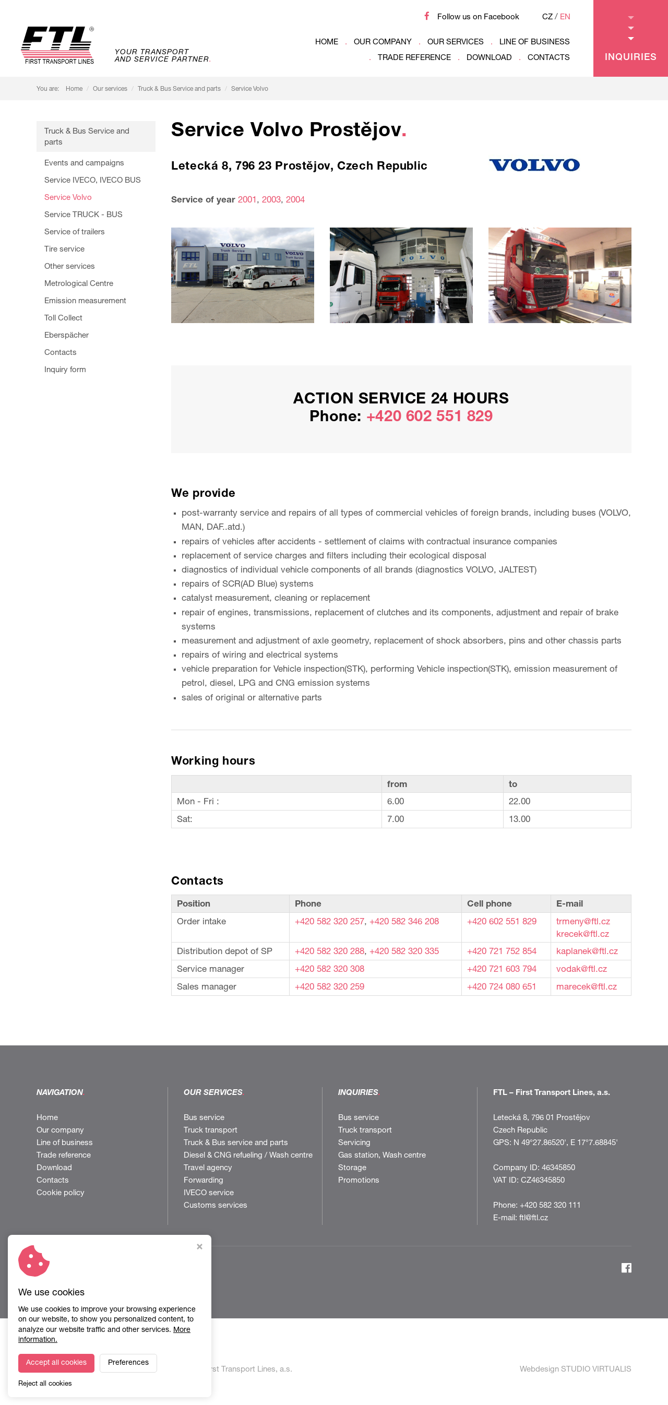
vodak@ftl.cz (581, 970)
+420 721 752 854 (501, 952)
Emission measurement (85, 301)
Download (489, 58)
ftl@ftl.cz (533, 1218)
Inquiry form (65, 370)
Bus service (204, 1118)
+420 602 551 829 (429, 417)
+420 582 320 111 (550, 1206)
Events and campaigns (84, 164)
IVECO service (209, 1193)
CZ (547, 17)
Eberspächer (66, 336)
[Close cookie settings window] (199, 1248)
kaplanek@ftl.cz (587, 952)
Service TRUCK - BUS (83, 215)
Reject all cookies (45, 1384)
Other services (69, 267)
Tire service (64, 250)
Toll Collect (63, 319)
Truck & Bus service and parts (236, 1143)
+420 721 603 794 (501, 970)
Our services (455, 42)
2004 (295, 200)
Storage (352, 1168)
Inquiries (631, 39)
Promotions (358, 1181)
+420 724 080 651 (501, 987)
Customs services (215, 1206)
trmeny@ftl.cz (583, 922)
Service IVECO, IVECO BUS (92, 181)
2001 (247, 200)
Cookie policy (61, 1193)
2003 (270, 200)
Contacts (549, 58)
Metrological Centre (78, 284)
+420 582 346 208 (404, 922)
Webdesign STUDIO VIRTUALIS (575, 1370)
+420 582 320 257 (329, 922)
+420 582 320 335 (404, 952)
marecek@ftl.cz (586, 987)
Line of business (534, 42)
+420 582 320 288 (329, 952)
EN (565, 17)
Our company (383, 42)
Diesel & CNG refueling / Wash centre (248, 1156)
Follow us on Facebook (478, 17)
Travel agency (208, 1168)
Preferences (128, 1363)
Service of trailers (74, 232)
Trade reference (414, 58)
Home (326, 42)
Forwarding (203, 1181)
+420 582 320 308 (329, 970)
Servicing (354, 1143)
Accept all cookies (56, 1363)
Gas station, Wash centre (382, 1156)
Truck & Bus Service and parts (179, 89)
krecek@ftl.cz (582, 935)
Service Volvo (249, 89)
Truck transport (210, 1131)
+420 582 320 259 (329, 987)
